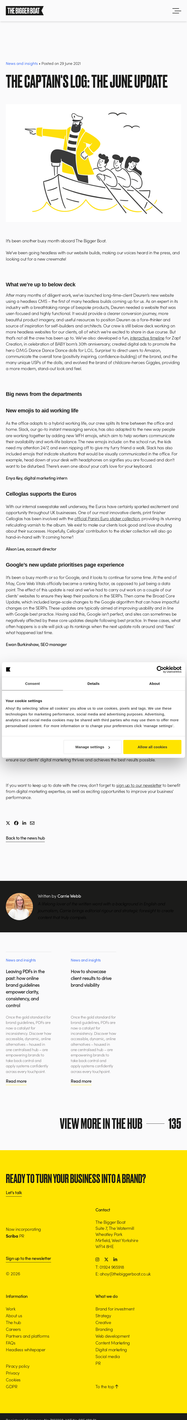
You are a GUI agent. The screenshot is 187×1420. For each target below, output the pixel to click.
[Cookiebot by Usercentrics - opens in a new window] (160, 669)
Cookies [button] (13, 1380)
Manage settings (92, 747)
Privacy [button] (13, 1373)
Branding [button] (104, 1329)
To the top (106, 1386)
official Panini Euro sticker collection (107, 518)
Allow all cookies (152, 747)
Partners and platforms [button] (27, 1336)
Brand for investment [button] (114, 1309)
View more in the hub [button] (122, 1123)
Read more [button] (16, 1081)
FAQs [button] (10, 1343)
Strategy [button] (103, 1315)
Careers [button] (13, 1329)
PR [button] (98, 1363)
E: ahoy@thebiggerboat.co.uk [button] (123, 1274)
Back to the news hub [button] (25, 838)
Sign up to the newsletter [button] (28, 1258)
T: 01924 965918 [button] (109, 1267)
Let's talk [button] (14, 1192)
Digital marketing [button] (111, 1349)
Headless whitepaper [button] (26, 1349)
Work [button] (10, 1309)
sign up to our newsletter (139, 785)
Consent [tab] (32, 683)
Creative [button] (103, 1322)
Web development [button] (112, 1336)
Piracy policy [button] (18, 1366)
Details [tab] (93, 683)
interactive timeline (147, 338)
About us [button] (14, 1315)
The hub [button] (13, 1322)
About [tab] (154, 683)
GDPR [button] (11, 1386)
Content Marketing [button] (112, 1343)
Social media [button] (107, 1356)
